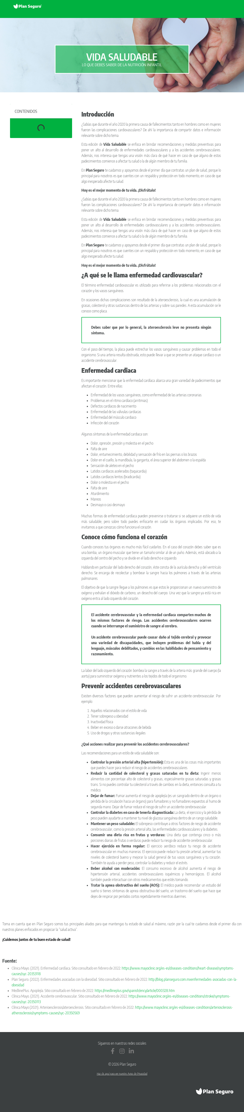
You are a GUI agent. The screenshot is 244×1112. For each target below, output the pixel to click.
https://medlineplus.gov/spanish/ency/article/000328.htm (135, 990)
